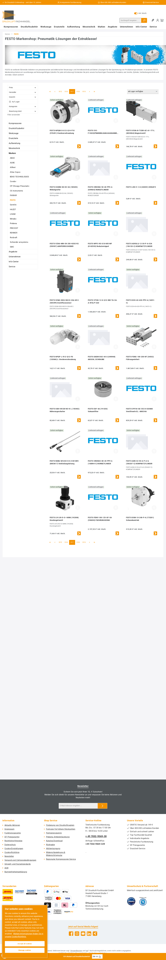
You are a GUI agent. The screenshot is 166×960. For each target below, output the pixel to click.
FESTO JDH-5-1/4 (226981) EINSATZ (141, 187)
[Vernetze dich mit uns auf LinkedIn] (89, 933)
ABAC (12, 158)
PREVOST (14, 228)
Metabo (13, 219)
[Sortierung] (143, 91)
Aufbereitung (14, 143)
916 (66, 91)
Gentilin (13, 205)
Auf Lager (16, 102)
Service (12, 266)
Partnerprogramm (54, 833)
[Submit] (102, 806)
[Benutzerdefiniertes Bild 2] (143, 901)
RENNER (13, 233)
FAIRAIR (13, 195)
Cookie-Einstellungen (13, 848)
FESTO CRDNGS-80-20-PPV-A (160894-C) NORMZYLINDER (100, 462)
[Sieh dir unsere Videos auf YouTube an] (83, 933)
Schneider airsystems (19, 242)
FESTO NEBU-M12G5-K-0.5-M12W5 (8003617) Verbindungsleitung (64, 462)
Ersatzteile (13, 138)
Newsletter (9, 856)
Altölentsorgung (53, 848)
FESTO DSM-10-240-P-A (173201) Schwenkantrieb (140, 519)
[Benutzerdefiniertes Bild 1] (131, 901)
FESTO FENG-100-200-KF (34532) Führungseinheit (140, 358)
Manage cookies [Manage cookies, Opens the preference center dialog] (24, 950)
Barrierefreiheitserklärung (15, 872)
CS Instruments (16, 191)
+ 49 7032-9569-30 (96, 836)
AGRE (12, 163)
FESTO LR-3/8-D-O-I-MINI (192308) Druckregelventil (64, 519)
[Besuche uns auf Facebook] (71, 933)
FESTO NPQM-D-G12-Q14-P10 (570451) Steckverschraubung (62, 131)
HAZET (13, 209)
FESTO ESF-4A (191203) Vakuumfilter (98, 410)
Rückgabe (50, 844)
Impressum (9, 829)
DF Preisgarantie (11, 837)
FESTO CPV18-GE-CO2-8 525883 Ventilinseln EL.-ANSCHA (139, 410)
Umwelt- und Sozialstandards (17, 864)
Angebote (13, 251)
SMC (12, 247)
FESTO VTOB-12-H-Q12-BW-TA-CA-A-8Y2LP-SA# (102, 301)
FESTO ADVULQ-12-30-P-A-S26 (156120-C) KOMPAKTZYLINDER (139, 245)
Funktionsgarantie (12, 833)
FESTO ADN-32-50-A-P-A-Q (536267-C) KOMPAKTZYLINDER (139, 462)
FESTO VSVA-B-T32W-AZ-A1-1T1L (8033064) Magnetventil (140, 131)
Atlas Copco (15, 172)
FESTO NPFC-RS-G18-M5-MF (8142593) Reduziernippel (100, 245)
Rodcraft (13, 237)
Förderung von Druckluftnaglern (60, 825)
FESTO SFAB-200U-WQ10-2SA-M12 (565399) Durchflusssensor (64, 301)
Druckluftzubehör (16, 128)
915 (61, 91)
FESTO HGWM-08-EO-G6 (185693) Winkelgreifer (64, 188)
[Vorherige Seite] (54, 91)
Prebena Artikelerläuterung (58, 837)
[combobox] (130, 20)
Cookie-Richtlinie (11, 852)
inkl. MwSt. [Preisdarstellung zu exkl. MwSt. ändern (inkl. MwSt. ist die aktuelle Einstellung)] (140, 13)
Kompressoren (15, 123)
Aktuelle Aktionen (12, 825)
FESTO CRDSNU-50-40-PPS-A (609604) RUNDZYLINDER (100, 188)
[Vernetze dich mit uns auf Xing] (95, 933)
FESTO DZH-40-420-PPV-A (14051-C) (140, 301)
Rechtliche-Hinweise (13, 841)
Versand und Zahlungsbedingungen (20, 860)
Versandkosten (76, 951)
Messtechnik (14, 148)
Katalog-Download (54, 841)
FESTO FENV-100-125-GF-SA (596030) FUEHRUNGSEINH (100, 519)
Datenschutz (10, 844)
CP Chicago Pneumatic (19, 186)
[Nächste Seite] (89, 91)
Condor (13, 181)
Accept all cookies (25, 944)
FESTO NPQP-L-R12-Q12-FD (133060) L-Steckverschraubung (63, 358)
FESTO (13, 200)
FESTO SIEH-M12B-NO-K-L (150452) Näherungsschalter (64, 410)
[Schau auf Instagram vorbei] (77, 933)
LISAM (13, 214)
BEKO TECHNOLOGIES (19, 177)
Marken (12, 153)
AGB (6, 868)
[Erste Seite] (50, 91)
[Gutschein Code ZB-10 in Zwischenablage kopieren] (100, 956)
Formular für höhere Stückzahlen (60, 829)
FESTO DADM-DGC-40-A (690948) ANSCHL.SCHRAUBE (101, 358)
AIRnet (13, 167)
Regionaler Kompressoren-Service (61, 859)
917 (72, 91)
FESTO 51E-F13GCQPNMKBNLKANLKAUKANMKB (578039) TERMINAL (103, 131)
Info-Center (13, 261)
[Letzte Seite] (94, 91)
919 (84, 91)
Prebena (13, 223)
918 (78, 91)
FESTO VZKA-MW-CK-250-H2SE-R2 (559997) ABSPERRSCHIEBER (64, 245)
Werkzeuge (13, 133)
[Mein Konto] (157, 20)
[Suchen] (144, 20)
